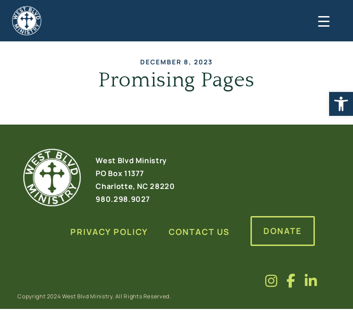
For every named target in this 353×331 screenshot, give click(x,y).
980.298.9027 (123, 199)
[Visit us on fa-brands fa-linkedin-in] (311, 280)
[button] (341, 104)
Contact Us (199, 231)
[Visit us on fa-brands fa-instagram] (271, 280)
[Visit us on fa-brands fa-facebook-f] (291, 280)
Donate (282, 230)
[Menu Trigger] (323, 20)
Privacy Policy (109, 231)
